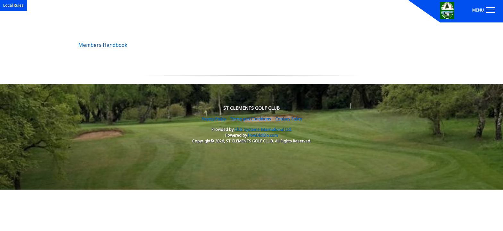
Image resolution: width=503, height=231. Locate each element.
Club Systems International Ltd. (263, 129)
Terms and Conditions (250, 119)
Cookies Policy (288, 119)
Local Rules (13, 5)
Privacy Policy (213, 119)
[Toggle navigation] (483, 9)
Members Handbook (102, 44)
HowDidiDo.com (263, 135)
